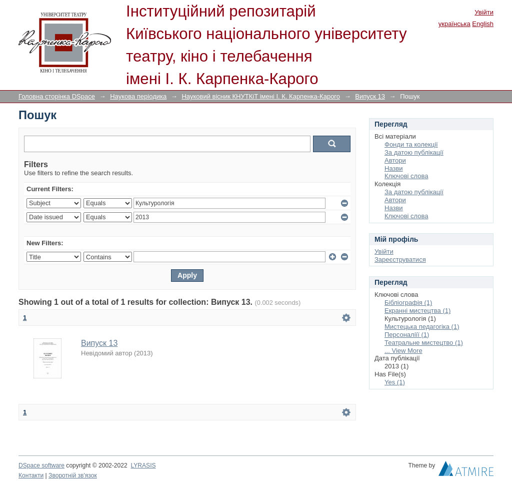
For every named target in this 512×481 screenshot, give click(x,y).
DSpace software (41, 465)
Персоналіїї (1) (406, 334)
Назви (393, 168)
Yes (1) (394, 382)
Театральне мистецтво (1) (423, 342)
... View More (403, 350)
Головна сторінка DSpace (56, 96)
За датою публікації (414, 152)
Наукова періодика (138, 96)
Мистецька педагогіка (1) (421, 326)
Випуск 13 (370, 96)
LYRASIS (143, 465)
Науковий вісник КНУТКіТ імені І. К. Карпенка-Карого (261, 96)
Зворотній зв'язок (72, 475)
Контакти (31, 475)
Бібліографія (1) (408, 302)
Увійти (484, 12)
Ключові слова (406, 176)
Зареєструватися (400, 259)
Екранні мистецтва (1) (417, 310)
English (483, 24)
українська (454, 24)
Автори (395, 160)
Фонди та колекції (411, 144)
